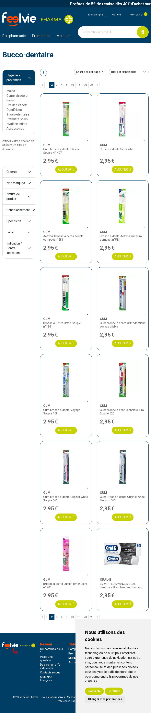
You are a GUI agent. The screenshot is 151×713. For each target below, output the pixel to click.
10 (72, 84)
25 (91, 84)
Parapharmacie (14, 36)
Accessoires (15, 128)
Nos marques (15, 183)
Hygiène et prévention (13, 77)
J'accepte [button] (94, 691)
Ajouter (66, 169)
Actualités (74, 662)
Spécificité (13, 221)
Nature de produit (13, 196)
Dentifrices (14, 110)
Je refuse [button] (114, 691)
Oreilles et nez (16, 105)
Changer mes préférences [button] (105, 699)
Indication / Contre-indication (14, 248)
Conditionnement (18, 210)
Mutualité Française (46, 678)
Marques (63, 36)
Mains (10, 91)
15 (78, 84)
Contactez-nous (50, 672)
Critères (11, 172)
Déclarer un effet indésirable (50, 666)
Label (10, 232)
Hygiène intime (16, 124)
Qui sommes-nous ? (51, 650)
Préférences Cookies (68, 701)
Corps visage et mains (17, 98)
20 (85, 84)
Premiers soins (17, 119)
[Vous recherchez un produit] (107, 32)
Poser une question (46, 658)
